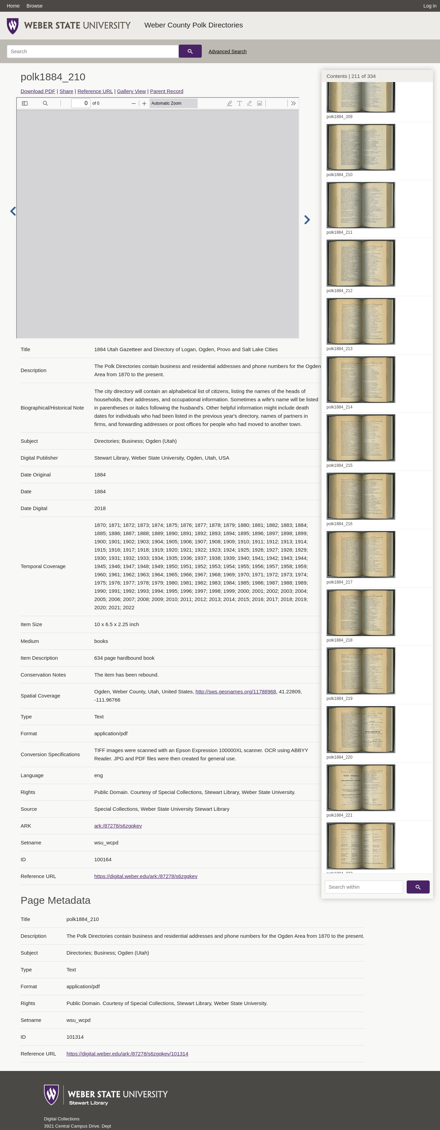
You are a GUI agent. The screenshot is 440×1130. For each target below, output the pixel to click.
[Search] (93, 51)
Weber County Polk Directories (193, 25)
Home (13, 6)
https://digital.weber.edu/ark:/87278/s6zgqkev (145, 876)
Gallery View (131, 91)
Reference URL (95, 91)
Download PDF (38, 91)
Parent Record (167, 91)
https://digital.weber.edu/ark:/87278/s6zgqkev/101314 (127, 1054)
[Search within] (364, 886)
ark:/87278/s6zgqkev (118, 826)
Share (66, 91)
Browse (34, 6)
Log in (430, 6)
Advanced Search (228, 51)
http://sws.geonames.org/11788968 (236, 691)
